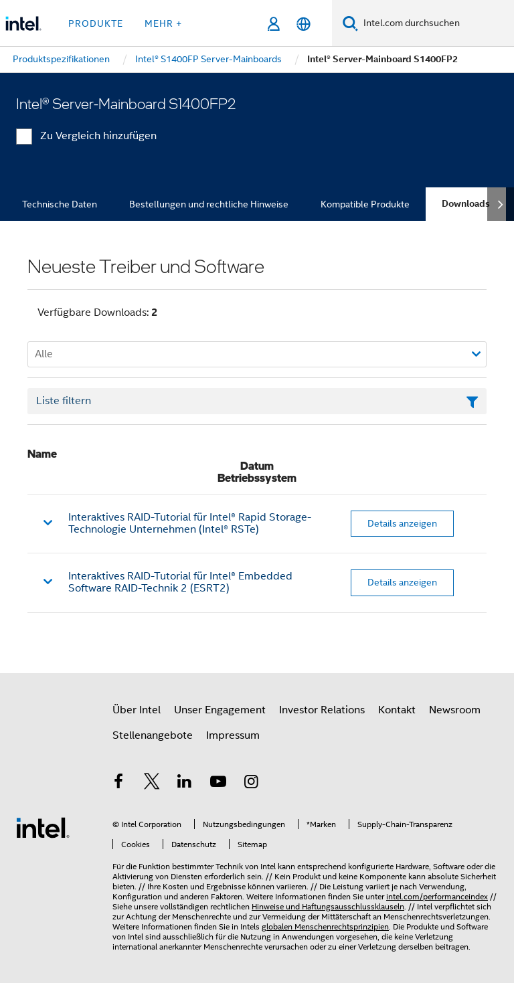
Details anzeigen (402, 523)
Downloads (466, 203)
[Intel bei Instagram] (251, 784)
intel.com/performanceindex (437, 896)
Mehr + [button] (163, 23)
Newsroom (455, 710)
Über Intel (136, 710)
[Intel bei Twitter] (152, 784)
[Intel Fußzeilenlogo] (43, 827)
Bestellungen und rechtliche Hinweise (208, 204)
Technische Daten (59, 204)
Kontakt (397, 710)
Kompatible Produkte (365, 204)
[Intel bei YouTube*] (218, 784)
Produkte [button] (95, 23)
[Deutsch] (303, 24)
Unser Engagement (220, 710)
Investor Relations (322, 710)
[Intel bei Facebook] (118, 784)
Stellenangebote (152, 735)
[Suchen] (350, 23)
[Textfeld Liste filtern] (257, 401)
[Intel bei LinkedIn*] (184, 784)
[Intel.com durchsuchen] (436, 23)
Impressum (233, 735)
